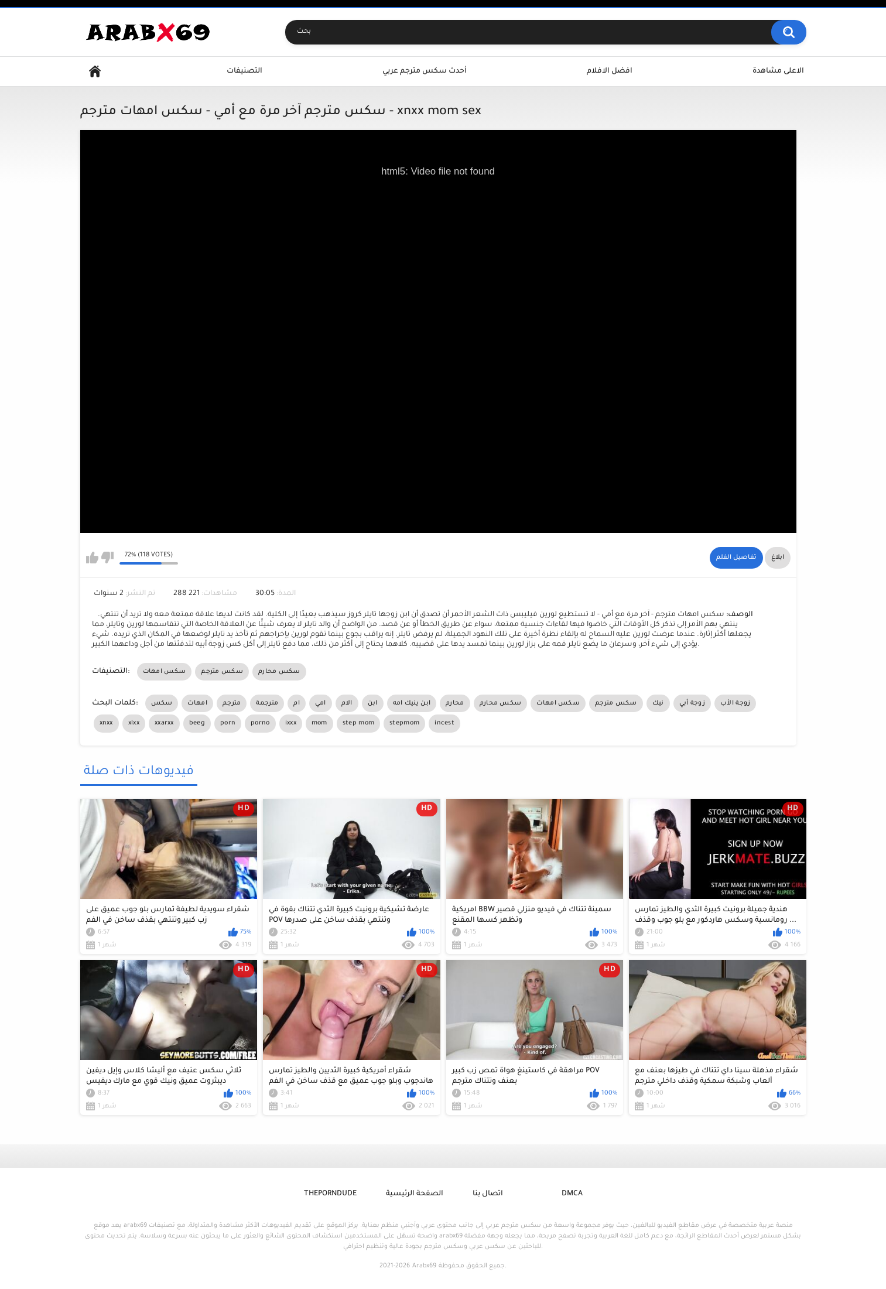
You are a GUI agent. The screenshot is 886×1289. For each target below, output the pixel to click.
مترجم (232, 703)
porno (260, 723)
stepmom (404, 723)
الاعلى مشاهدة (778, 71)
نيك (658, 703)
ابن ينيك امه (412, 703)
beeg (197, 723)
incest (444, 723)
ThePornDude (330, 1194)
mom (319, 723)
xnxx (106, 723)
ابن (373, 703)
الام (347, 703)
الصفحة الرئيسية (414, 1194)
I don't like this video (107, 557)
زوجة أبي (692, 703)
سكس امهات (164, 671)
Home (95, 72)
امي (320, 703)
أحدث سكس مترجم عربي (424, 71)
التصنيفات (244, 71)
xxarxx (164, 723)
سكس (162, 703)
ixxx (290, 723)
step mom (358, 723)
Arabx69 (424, 1266)
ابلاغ (777, 557)
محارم (455, 703)
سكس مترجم (222, 671)
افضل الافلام (609, 71)
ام (296, 703)
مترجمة (267, 703)
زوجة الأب (735, 703)
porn (227, 723)
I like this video (92, 557)
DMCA (572, 1194)
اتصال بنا (488, 1194)
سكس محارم (279, 671)
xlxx (133, 723)
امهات (197, 703)
